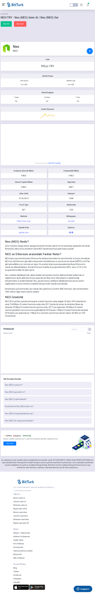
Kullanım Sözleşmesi (21, 536)
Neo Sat (20, 24)
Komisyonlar (18, 547)
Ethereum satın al (20, 505)
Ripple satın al (18, 509)
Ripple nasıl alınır (20, 523)
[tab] (47, 385)
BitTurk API (17, 554)
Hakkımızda (25, 533)
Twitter (16, 571)
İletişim (16, 533)
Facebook (17, 575)
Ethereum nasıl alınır (21, 519)
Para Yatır (9, 443)
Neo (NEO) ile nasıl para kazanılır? (19, 421)
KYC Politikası (18, 544)
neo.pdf (71, 221)
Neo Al (6, 24)
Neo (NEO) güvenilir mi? (15, 392)
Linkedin (16, 582)
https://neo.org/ (24, 221)
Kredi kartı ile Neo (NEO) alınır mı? (19, 406)
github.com (24, 232)
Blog (15, 568)
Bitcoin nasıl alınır (20, 512)
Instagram (17, 579)
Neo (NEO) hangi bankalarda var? (19, 413)
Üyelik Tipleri (18, 540)
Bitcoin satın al (19, 498)
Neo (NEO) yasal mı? (13, 385)
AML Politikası (19, 558)
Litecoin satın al (19, 501)
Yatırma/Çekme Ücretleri (22, 551)
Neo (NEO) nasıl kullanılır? (16, 399)
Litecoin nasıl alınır (20, 516)
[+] (26, 509)
